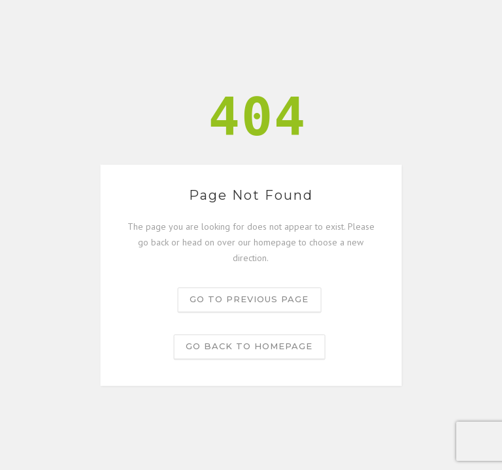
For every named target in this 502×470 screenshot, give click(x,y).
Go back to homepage (249, 346)
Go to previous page (249, 299)
